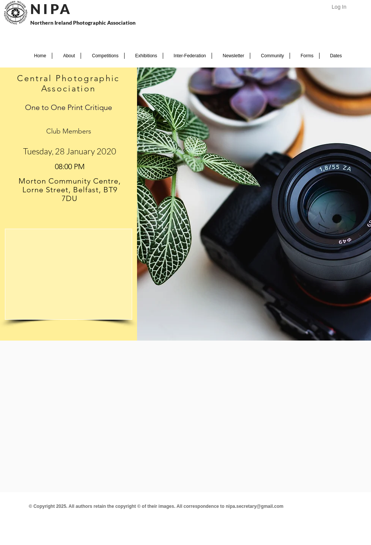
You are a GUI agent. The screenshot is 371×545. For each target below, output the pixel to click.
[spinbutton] (69, 166)
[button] (66, 56)
